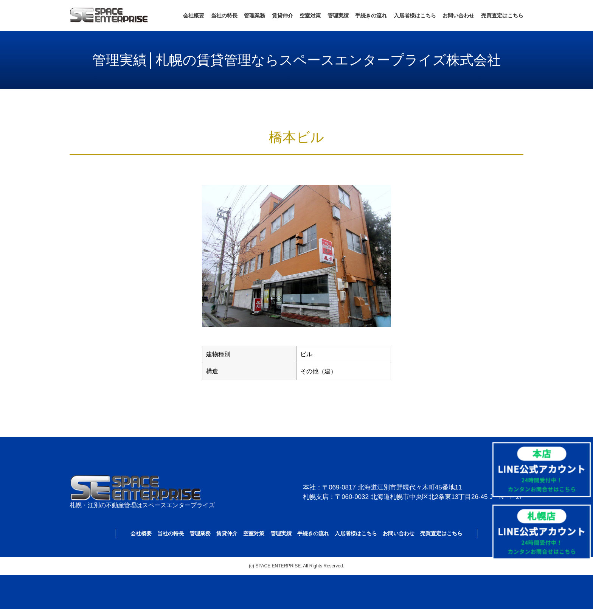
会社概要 (193, 15)
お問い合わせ (458, 15)
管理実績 (338, 15)
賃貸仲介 (282, 15)
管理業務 (254, 15)
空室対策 (310, 15)
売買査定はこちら (502, 15)
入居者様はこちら (415, 15)
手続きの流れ (371, 15)
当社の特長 (224, 15)
